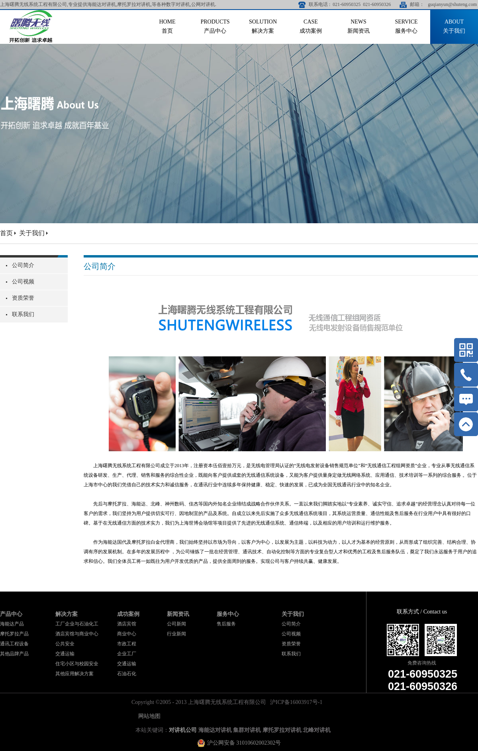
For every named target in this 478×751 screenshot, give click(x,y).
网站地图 (148, 716)
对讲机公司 (183, 730)
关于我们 (32, 233)
